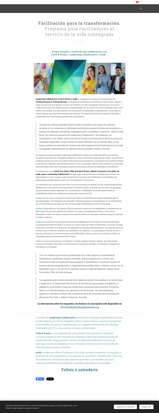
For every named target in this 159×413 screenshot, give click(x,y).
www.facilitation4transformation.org (79, 307)
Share (40, 379)
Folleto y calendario (79, 369)
